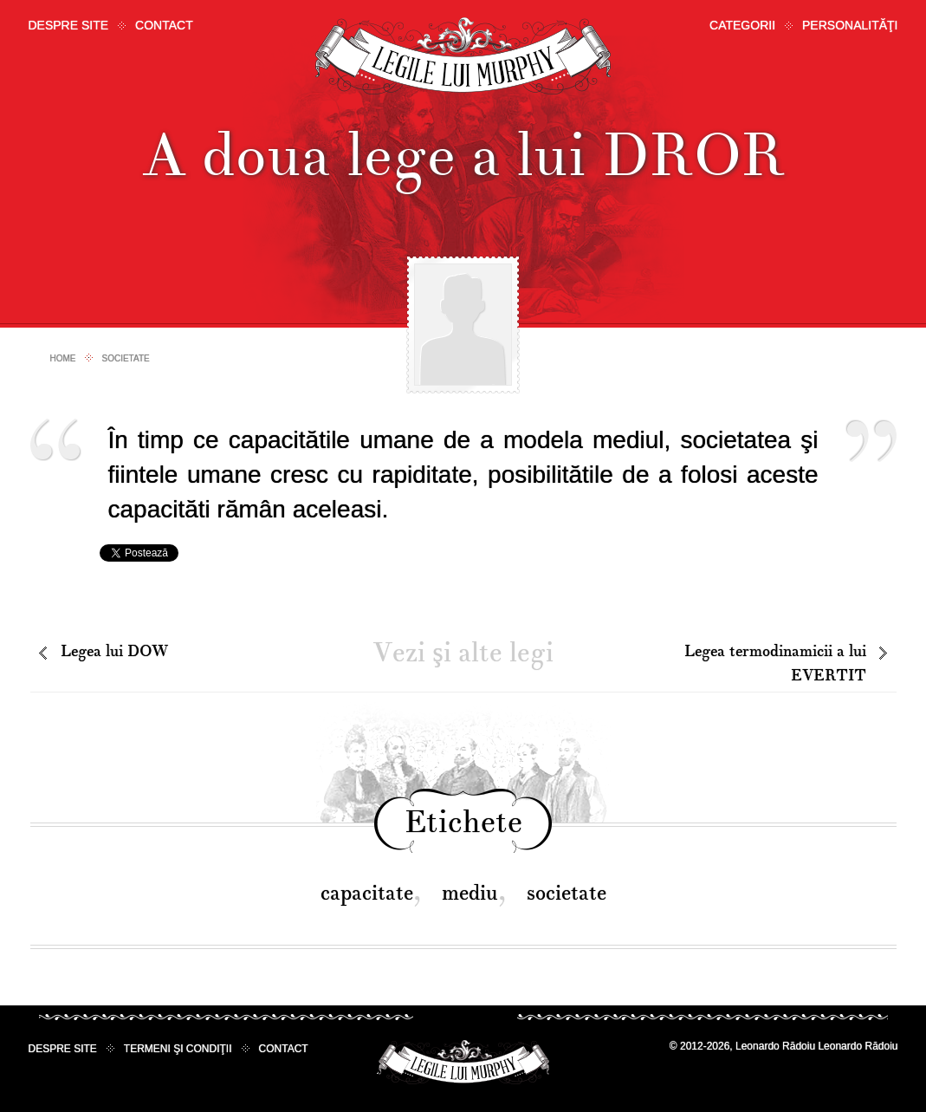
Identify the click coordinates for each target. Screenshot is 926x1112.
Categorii (742, 25)
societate (566, 893)
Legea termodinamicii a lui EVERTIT (775, 663)
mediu (470, 893)
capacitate (367, 893)
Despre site (69, 25)
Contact (164, 25)
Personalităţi (849, 25)
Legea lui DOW (114, 651)
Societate (126, 358)
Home (63, 358)
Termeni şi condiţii (178, 1049)
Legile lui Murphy (463, 55)
